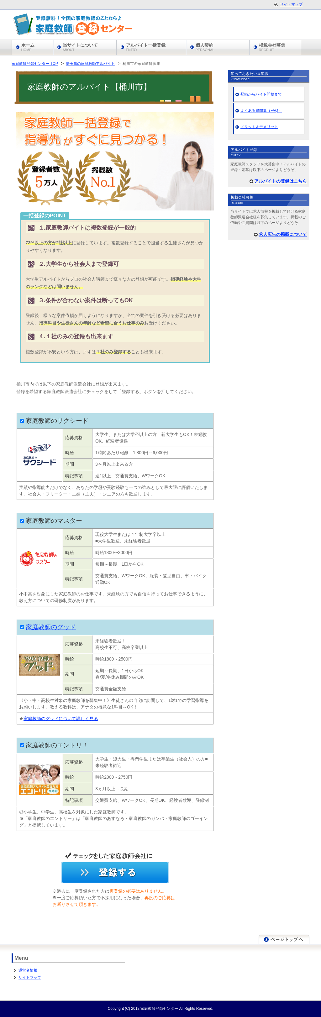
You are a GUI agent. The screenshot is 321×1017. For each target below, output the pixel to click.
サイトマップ (29, 977)
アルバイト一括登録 (146, 47)
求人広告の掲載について (283, 234)
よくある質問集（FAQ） (261, 110)
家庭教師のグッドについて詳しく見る (61, 718)
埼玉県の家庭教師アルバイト (90, 63)
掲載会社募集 (272, 47)
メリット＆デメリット (259, 127)
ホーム (27, 47)
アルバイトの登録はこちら (280, 181)
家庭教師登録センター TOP (35, 63)
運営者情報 (27, 970)
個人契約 (205, 47)
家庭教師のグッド (51, 627)
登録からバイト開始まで (261, 94)
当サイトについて (80, 47)
